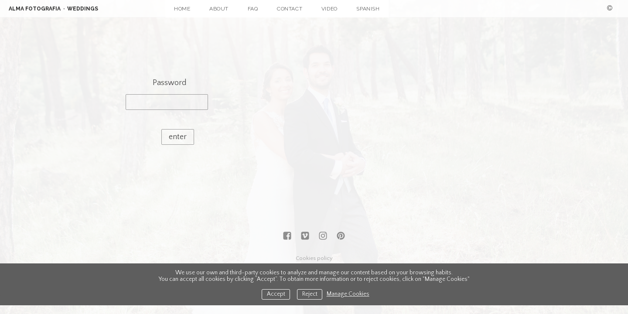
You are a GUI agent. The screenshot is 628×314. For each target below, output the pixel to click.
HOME (182, 9)
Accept (276, 294)
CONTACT (289, 9)
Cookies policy (314, 258)
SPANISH (367, 9)
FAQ (253, 9)
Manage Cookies (348, 294)
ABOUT (219, 9)
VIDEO (329, 9)
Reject (309, 294)
